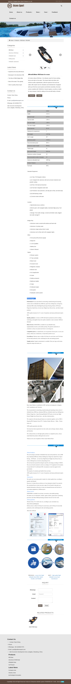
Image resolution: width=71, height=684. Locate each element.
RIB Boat (22, 40)
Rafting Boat (12, 58)
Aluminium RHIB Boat (14, 660)
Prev (30, 55)
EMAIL (39, 95)
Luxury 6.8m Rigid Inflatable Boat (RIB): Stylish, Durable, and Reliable (36, 577)
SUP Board (11, 664)
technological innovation (15, 675)
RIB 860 (28, 40)
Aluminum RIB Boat (13, 53)
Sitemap (59, 681)
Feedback (55, 12)
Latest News (13, 667)
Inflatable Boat (12, 662)
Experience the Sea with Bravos (16, 71)
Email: (34, 594)
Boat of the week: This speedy (15, 81)
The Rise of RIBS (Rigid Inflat (15, 78)
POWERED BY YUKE (50, 681)
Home (11, 12)
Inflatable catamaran (14, 61)
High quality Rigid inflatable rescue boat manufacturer (55, 577)
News (38, 12)
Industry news (12, 672)
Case (46, 12)
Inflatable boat (12, 55)
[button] (47, 12)
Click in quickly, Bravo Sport (15, 84)
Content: (33, 598)
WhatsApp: (33, 590)
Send (40, 605)
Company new (12, 670)
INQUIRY (31, 95)
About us (19, 12)
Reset (46, 605)
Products (29, 12)
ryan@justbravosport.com (17, 100)
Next (60, 55)
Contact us (12, 18)
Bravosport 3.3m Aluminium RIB (16, 75)
